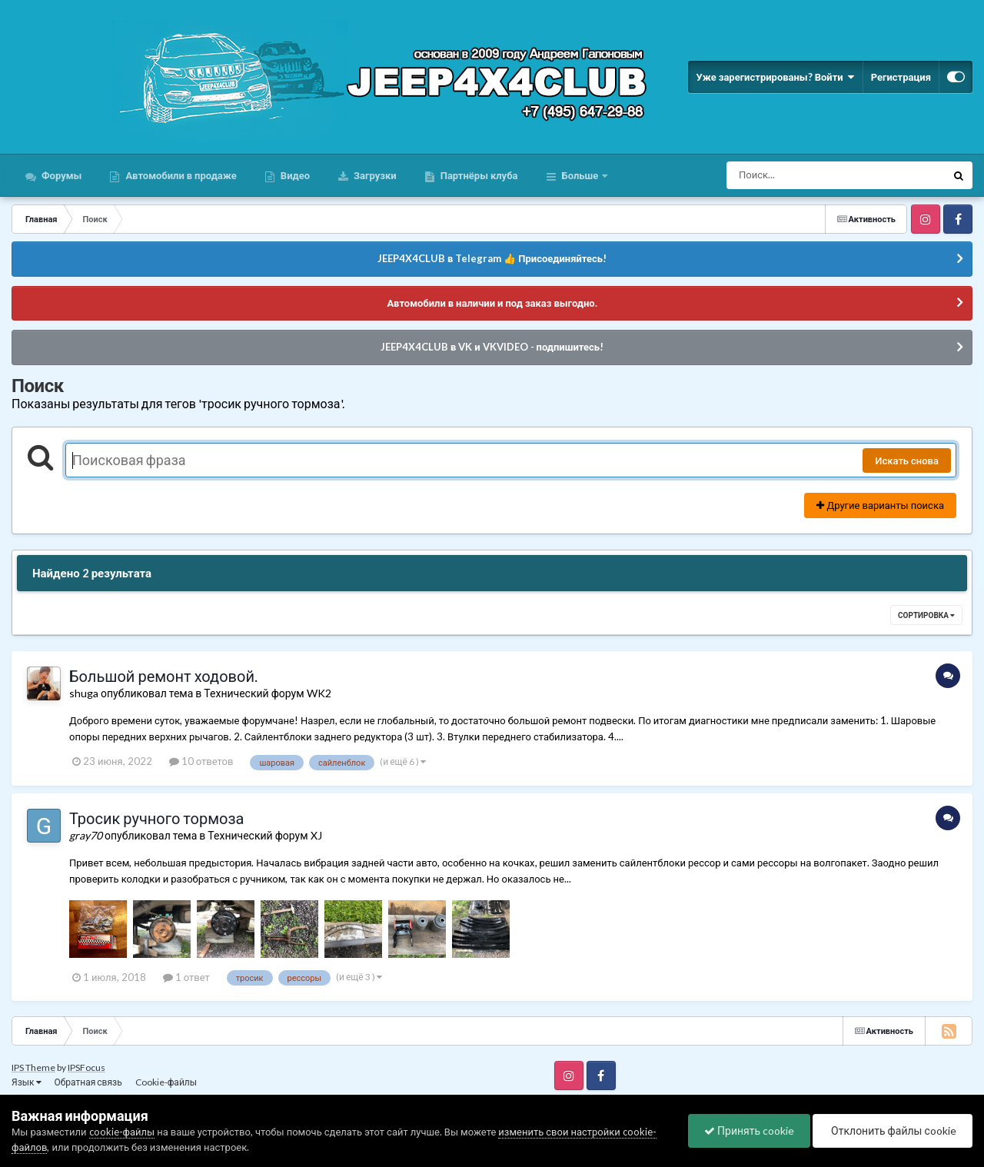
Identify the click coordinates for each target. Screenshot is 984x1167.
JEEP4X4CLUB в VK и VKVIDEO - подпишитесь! (492, 347)
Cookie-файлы (166, 1082)
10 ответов (201, 761)
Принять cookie (749, 1130)
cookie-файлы (122, 1131)
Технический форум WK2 (267, 693)
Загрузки (374, 175)
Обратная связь (88, 1082)
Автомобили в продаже (179, 175)
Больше (580, 175)
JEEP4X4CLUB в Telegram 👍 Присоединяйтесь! (492, 258)
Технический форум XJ (264, 835)
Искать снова (907, 460)
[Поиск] (807, 175)
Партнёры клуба (478, 175)
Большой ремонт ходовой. (163, 676)
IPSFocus (86, 1067)
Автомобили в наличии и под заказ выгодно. (492, 303)
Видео (294, 175)
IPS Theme (33, 1067)
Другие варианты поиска (880, 505)
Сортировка (926, 615)
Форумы (60, 175)
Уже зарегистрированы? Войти (775, 77)
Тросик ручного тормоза (156, 818)
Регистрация (901, 77)
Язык (27, 1082)
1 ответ (186, 977)
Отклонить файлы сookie (892, 1130)
